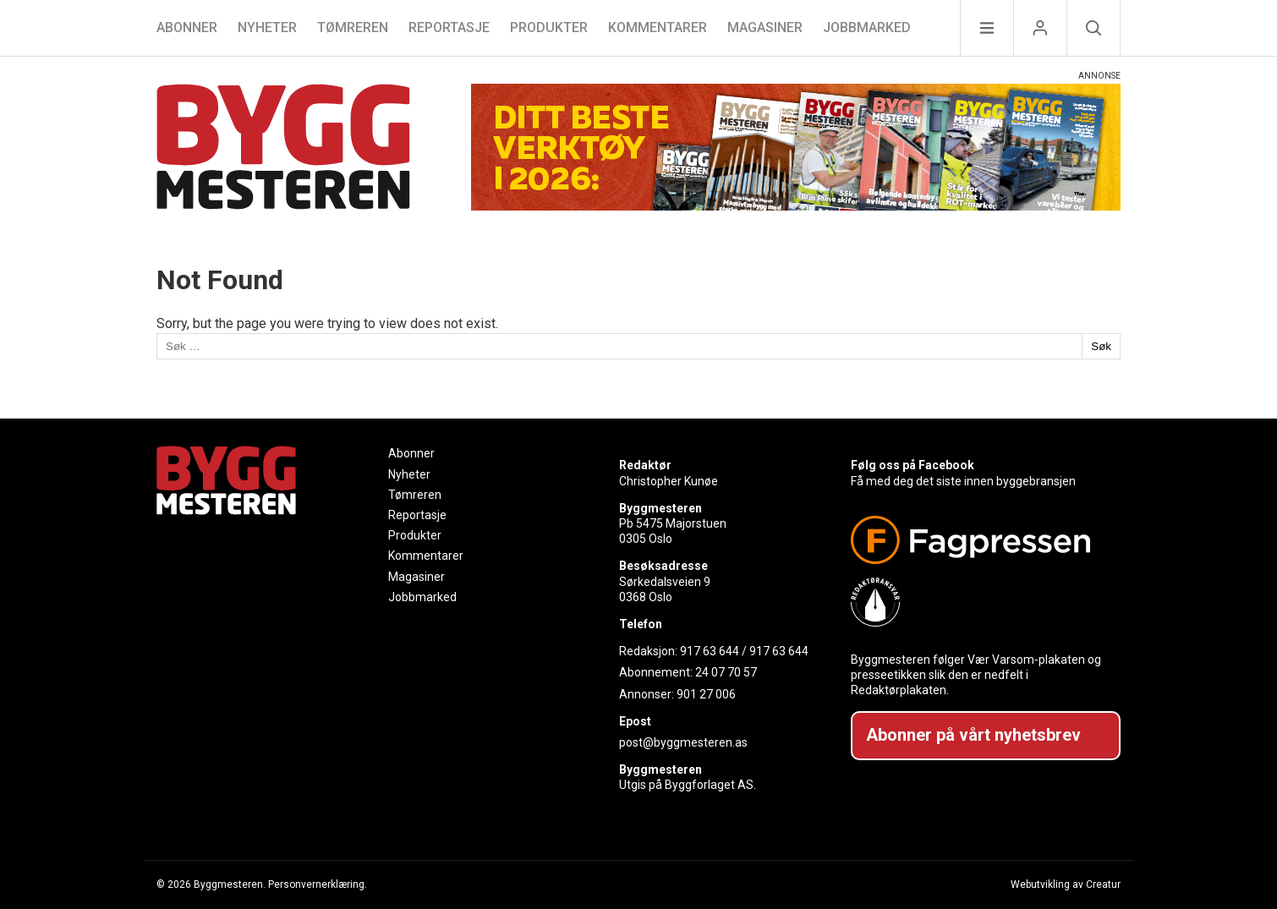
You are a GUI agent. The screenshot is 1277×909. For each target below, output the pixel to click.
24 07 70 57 (726, 672)
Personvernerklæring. (317, 884)
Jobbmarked (867, 27)
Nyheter (267, 27)
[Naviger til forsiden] (283, 149)
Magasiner (765, 27)
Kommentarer (657, 27)
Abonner (186, 27)
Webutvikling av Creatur (1066, 884)
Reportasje (449, 27)
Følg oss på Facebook (912, 465)
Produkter (549, 27)
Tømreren (352, 27)
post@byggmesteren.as (683, 742)
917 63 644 (709, 651)
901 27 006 (706, 694)
